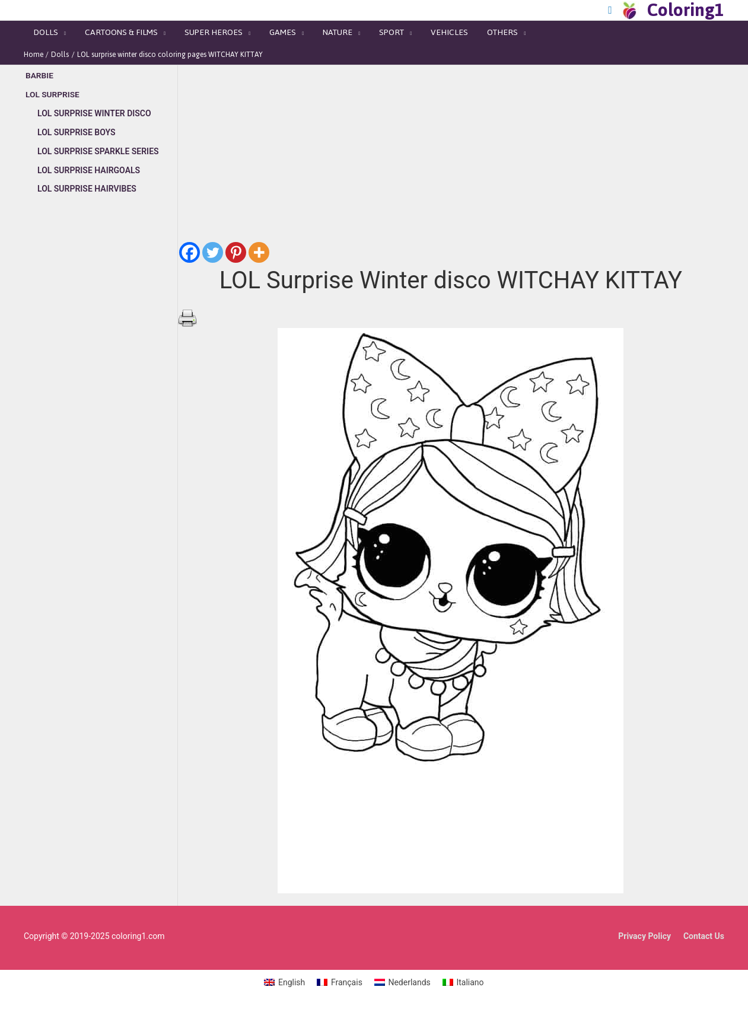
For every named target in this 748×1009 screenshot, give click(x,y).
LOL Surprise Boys (76, 128)
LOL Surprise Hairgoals (88, 165)
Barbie (40, 72)
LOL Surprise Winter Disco (94, 109)
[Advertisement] (101, 402)
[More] (259, 248)
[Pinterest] (235, 248)
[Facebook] (189, 248)
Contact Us (703, 932)
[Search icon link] (610, 10)
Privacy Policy (644, 932)
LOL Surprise (53, 91)
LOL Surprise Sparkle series (98, 146)
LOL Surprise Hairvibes (86, 184)
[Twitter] (212, 248)
